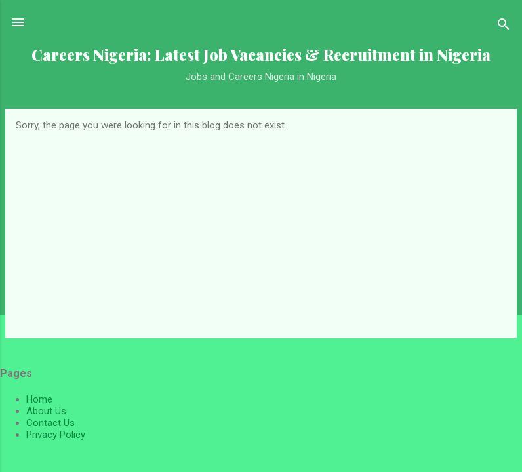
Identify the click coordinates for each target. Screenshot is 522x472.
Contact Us (50, 423)
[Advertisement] (261, 229)
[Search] (504, 27)
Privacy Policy (55, 435)
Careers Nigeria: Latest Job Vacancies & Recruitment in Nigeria (261, 55)
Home (39, 399)
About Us (46, 411)
